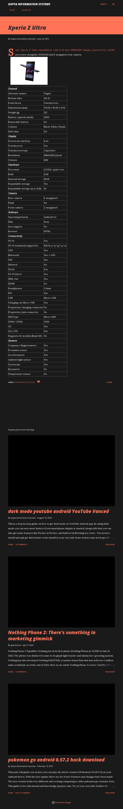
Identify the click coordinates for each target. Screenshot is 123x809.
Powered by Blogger (61, 802)
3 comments (20, 672)
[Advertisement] (61, 408)
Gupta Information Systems (29, 4)
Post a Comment (22, 793)
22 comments (21, 544)
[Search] (103, 4)
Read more (110, 544)
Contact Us (24, 10)
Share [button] (109, 382)
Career (10, 10)
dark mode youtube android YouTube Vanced (58, 511)
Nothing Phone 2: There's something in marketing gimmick (51, 635)
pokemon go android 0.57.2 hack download (56, 759)
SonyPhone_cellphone (25, 382)
